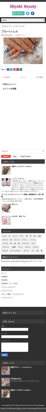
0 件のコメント (20, 35)
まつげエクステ (6, 291)
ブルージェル (9, 31)
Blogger (41, 405)
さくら (20, 247)
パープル (5, 243)
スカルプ (5, 251)
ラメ (33, 251)
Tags (14, 156)
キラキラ (27, 247)
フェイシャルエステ (8, 287)
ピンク (15, 236)
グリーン (25, 240)
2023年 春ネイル (18, 216)
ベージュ (33, 240)
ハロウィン (5, 247)
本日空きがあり (16, 379)
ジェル (4, 236)
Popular (6, 156)
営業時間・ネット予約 (9, 283)
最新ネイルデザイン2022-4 (22, 166)
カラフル (5, 240)
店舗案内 (4, 277)
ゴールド (35, 247)
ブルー (10, 26)
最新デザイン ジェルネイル (21, 367)
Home (4, 26)
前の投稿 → (40, 77)
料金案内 (4, 280)
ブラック (26, 251)
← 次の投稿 (5, 77)
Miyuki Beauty (21, 405)
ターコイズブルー (15, 251)
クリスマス (25, 243)
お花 (39, 236)
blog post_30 (27, 261)
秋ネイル (15, 204)
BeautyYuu (5, 261)
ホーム (23, 77)
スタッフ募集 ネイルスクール (12, 294)
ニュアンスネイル (18, 179)
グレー (33, 243)
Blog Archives (26, 156)
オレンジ (17, 240)
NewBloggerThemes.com (37, 408)
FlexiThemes (11, 408)
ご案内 (14, 247)
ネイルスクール (6, 298)
